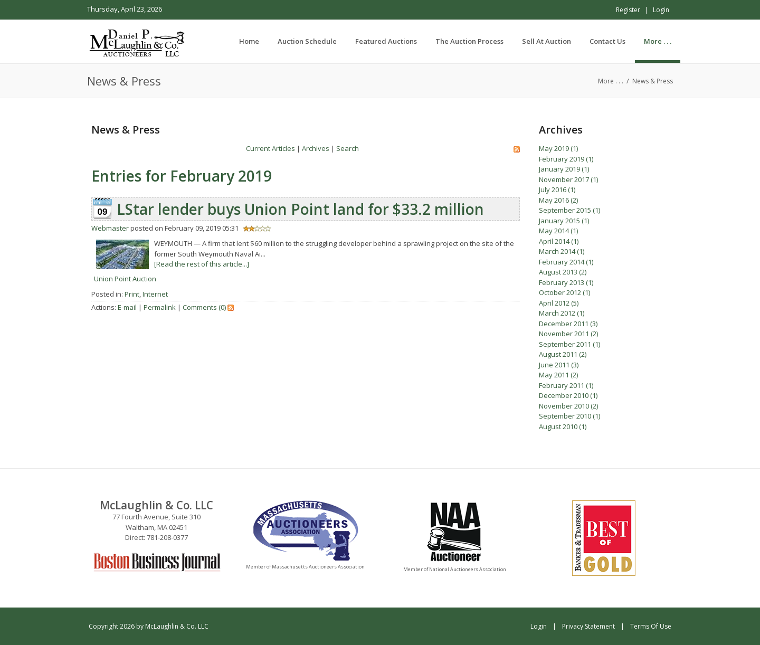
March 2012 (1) (561, 313)
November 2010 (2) (568, 406)
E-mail (127, 307)
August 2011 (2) (562, 354)
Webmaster (110, 228)
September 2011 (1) (569, 344)
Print (132, 294)
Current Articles (270, 148)
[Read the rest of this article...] (201, 264)
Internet (155, 294)
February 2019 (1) (566, 159)
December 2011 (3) (568, 323)
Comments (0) (204, 307)
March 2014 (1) (561, 251)
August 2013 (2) (562, 272)
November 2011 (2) (568, 333)
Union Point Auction (125, 278)
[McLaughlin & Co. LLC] (137, 41)
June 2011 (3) (558, 364)
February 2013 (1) (566, 282)
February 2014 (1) (566, 262)
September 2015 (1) (569, 210)
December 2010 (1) (568, 395)
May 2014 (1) (558, 230)
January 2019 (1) (564, 169)
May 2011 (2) (558, 375)
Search (347, 148)
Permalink (160, 307)
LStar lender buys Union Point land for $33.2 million (300, 209)
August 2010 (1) (562, 426)
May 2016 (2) (558, 200)
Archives (315, 148)
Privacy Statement (588, 626)
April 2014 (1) (558, 241)
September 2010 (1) (569, 416)
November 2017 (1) (568, 179)
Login (661, 9)
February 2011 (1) (566, 385)
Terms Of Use (650, 626)
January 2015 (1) (564, 220)
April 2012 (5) (558, 303)
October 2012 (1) (564, 292)
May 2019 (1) (558, 148)
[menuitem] (307, 41)
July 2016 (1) (557, 189)
